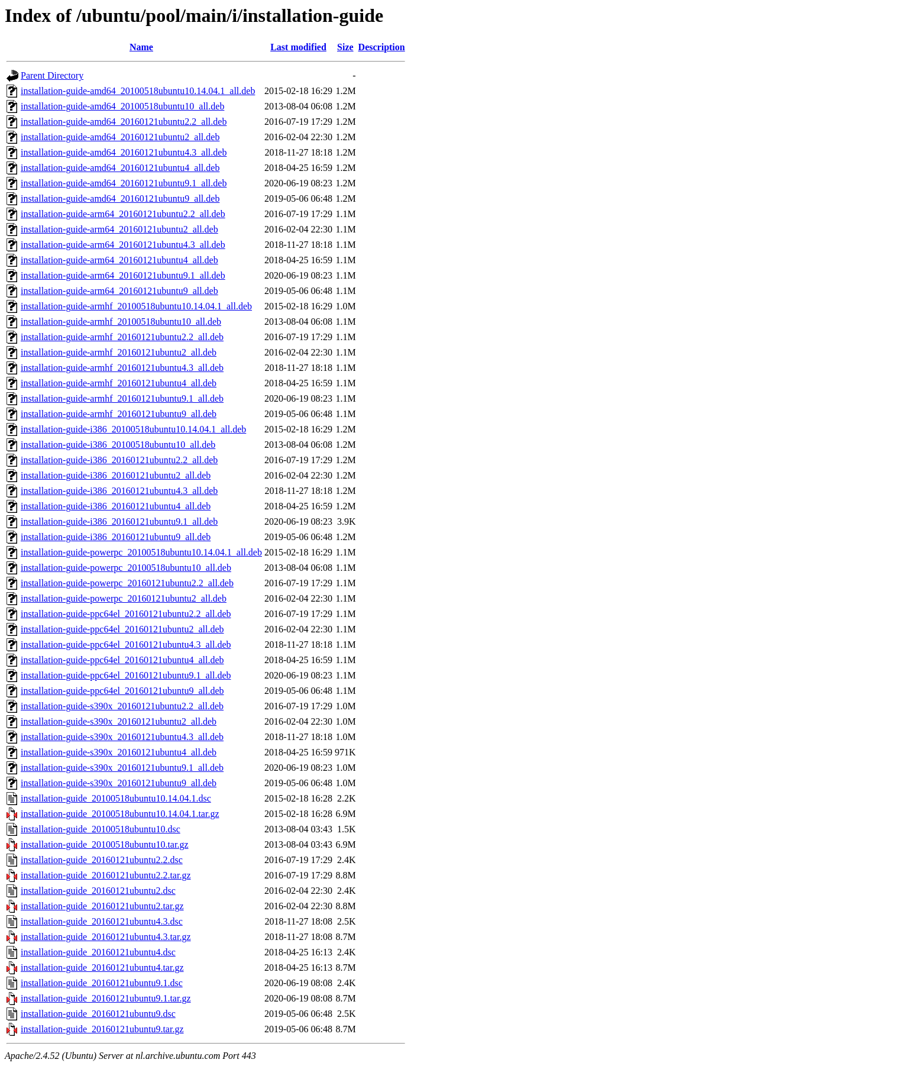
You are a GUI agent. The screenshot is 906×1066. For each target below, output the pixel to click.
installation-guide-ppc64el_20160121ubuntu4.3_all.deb (126, 644)
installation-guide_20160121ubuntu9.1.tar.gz (106, 998)
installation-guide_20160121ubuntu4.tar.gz (102, 967)
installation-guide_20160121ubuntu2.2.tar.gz (106, 875)
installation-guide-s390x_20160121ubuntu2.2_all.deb (122, 706)
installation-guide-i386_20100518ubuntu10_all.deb (118, 445)
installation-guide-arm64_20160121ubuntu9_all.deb (119, 291)
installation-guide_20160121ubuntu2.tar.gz (102, 906)
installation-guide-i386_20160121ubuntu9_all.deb (116, 537)
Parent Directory (52, 75)
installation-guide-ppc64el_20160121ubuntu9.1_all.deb (126, 675)
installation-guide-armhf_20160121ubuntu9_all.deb (118, 414)
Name (141, 47)
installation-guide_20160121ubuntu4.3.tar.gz (106, 937)
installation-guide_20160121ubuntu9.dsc (98, 1014)
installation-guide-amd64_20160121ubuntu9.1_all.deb (123, 183)
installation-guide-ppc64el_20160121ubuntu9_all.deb (122, 691)
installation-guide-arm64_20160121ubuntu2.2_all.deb (123, 214)
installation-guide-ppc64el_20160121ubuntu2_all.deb (122, 629)
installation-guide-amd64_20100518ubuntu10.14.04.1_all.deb (138, 91)
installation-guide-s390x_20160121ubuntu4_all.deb (118, 752)
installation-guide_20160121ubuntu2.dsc (98, 891)
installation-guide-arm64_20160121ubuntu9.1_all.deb (123, 275)
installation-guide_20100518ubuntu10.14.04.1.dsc (116, 798)
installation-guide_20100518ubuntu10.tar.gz (105, 844)
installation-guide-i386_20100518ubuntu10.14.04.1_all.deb (133, 429)
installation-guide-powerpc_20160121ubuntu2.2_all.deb (127, 583)
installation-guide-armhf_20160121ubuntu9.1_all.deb (122, 398)
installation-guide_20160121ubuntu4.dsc (98, 952)
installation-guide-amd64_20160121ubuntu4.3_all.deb (123, 152)
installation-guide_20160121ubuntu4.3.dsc (102, 921)
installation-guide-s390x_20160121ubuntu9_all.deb (118, 783)
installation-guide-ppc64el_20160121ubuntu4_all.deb (122, 660)
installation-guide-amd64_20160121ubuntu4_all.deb (120, 168)
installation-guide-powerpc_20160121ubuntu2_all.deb (123, 598)
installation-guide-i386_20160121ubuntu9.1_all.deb (119, 521)
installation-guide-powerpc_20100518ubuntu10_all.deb (126, 568)
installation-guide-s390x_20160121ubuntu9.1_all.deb (122, 768)
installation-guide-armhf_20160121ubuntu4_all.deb (118, 383)
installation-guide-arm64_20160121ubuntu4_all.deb (119, 260)
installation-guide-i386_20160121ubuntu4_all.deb (116, 506)
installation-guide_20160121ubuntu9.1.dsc (102, 983)
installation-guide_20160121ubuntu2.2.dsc (102, 860)
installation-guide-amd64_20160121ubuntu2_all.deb (120, 137)
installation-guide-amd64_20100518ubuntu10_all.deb (122, 106)
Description (381, 47)
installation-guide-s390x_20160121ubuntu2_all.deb (118, 721)
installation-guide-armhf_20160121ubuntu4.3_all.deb (122, 368)
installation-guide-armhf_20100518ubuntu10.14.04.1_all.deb (136, 306)
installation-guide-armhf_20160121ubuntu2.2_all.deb (122, 337)
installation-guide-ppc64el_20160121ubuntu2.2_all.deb (126, 614)
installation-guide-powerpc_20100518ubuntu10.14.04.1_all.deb (141, 552)
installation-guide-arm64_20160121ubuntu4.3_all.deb (123, 245)
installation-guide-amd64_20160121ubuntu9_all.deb (120, 198)
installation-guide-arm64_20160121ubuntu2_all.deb (119, 229)
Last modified (298, 47)
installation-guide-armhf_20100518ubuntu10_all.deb (121, 321)
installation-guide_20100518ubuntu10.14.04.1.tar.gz (120, 814)
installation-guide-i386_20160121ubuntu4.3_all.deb (119, 491)
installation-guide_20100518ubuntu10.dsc (100, 829)
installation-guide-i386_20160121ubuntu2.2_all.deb (119, 460)
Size (345, 47)
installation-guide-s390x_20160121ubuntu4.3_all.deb (122, 737)
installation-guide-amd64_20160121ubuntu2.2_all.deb (123, 122)
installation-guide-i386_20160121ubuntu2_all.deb (116, 475)
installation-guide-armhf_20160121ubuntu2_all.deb (118, 352)
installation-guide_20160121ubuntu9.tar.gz (102, 1029)
